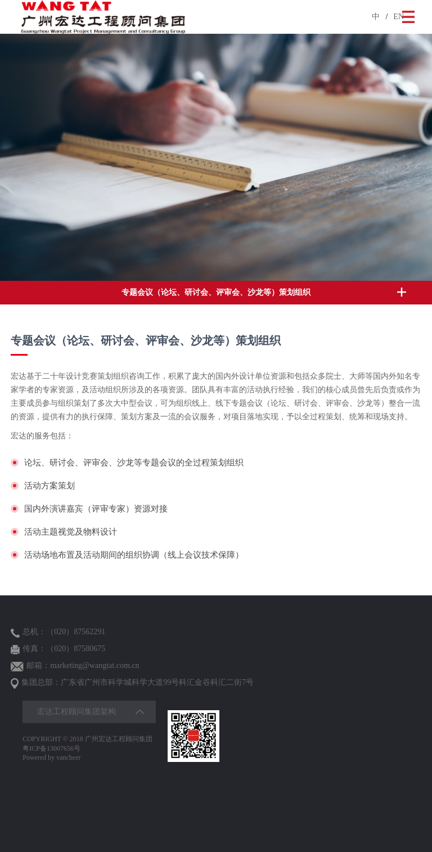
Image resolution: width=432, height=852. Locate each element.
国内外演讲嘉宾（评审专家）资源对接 (96, 509)
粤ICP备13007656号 (51, 748)
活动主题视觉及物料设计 (70, 532)
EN (398, 16)
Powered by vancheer (51, 757)
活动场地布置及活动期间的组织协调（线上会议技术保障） (134, 555)
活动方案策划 (49, 486)
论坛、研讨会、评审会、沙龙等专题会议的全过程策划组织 (134, 463)
